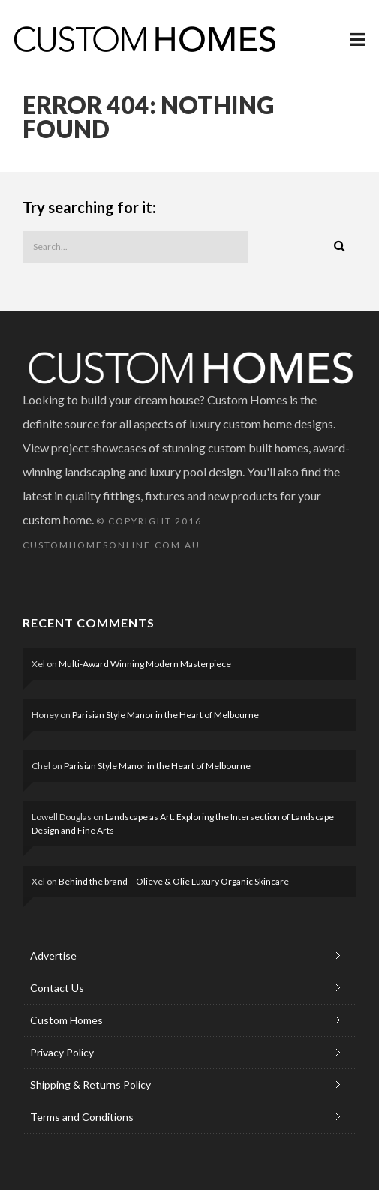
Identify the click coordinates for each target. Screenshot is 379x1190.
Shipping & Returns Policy (90, 1084)
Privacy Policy (62, 1052)
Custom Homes (66, 1020)
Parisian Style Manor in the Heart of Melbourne (165, 714)
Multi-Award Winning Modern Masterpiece (145, 663)
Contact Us (57, 987)
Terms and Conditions (82, 1116)
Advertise (53, 955)
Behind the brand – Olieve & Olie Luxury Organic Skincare (174, 881)
